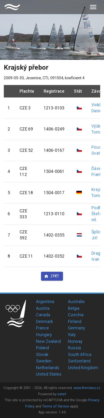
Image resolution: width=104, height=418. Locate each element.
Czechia (75, 314)
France (42, 327)
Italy (72, 334)
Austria (42, 308)
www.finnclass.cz (86, 388)
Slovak (42, 354)
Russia (74, 347)
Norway (75, 341)
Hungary (44, 334)
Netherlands (47, 367)
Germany (76, 327)
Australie (76, 301)
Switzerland (79, 360)
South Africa (79, 354)
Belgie (74, 308)
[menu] (93, 7)
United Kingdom (83, 367)
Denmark (44, 321)
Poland (42, 347)
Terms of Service (55, 406)
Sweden (44, 360)
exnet (61, 394)
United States (49, 374)
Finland (74, 321)
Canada (43, 314)
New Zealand (48, 341)
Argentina (45, 301)
